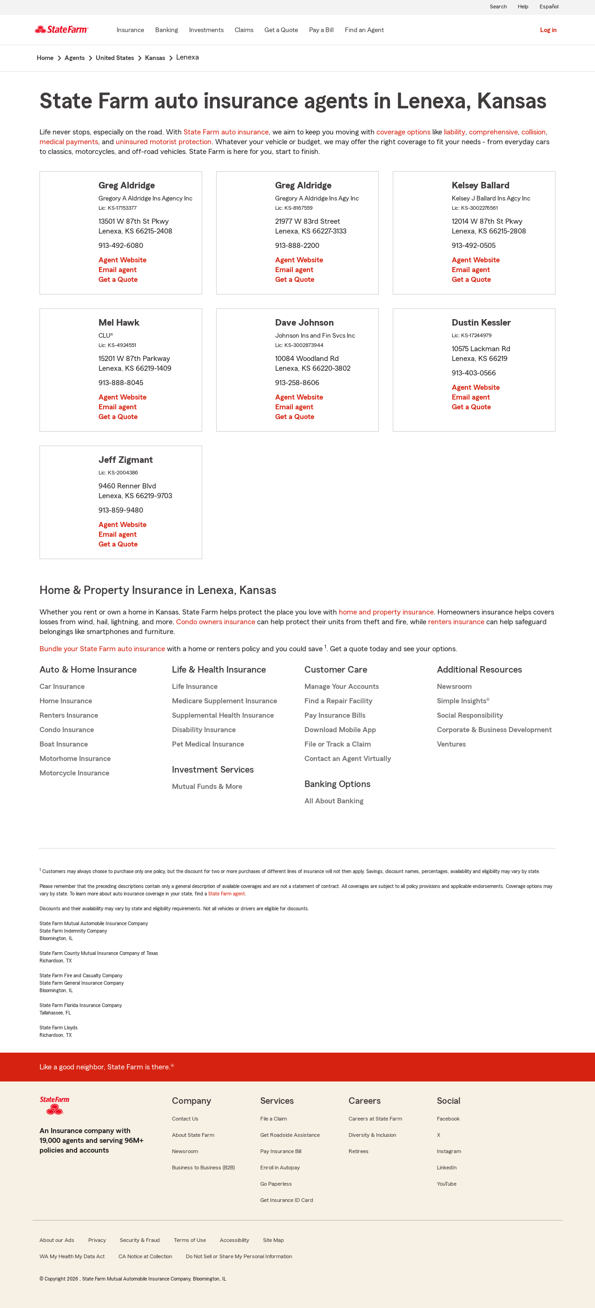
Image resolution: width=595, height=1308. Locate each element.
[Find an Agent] (364, 30)
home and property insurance (386, 612)
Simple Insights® (463, 701)
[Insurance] (130, 30)
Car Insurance (62, 686)
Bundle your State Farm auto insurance (102, 649)
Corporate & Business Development (494, 730)
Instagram (449, 1151)
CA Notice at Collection (145, 1256)
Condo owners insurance (215, 622)
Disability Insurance (204, 730)
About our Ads (57, 1240)
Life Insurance (195, 686)
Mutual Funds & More (207, 786)
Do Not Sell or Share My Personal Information (239, 1256)
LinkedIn (446, 1167)
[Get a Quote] (281, 30)
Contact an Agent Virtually (347, 758)
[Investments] (206, 30)
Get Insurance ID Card (286, 1200)
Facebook (448, 1118)
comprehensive (493, 132)
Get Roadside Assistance (290, 1135)
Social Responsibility (470, 715)
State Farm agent (226, 893)
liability (454, 132)
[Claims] (244, 30)
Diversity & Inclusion (372, 1135)
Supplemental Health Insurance (223, 715)
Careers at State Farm (375, 1118)
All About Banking (334, 801)
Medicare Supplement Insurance (224, 701)
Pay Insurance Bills (334, 715)
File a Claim (273, 1118)
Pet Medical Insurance (208, 744)
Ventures (451, 744)
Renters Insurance (69, 715)
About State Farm (193, 1135)
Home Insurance (66, 701)
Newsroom (454, 686)
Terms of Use (190, 1240)
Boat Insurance (64, 744)
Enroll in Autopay (280, 1167)
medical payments (69, 142)
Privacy (97, 1240)
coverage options (403, 132)
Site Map (273, 1240)
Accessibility (234, 1240)
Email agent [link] (118, 270)
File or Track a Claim (337, 744)
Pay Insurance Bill (280, 1151)
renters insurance (456, 622)
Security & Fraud (140, 1240)
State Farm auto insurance (226, 132)
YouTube (446, 1184)
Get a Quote (118, 279)
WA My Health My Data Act (72, 1256)
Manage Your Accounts (341, 686)
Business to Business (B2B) (203, 1167)
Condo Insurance (67, 730)
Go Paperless (276, 1184)
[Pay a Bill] (321, 30)
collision (534, 132)
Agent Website (122, 260)
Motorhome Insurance (75, 758)
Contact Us (185, 1118)
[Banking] (166, 30)
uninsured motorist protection (164, 142)
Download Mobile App (340, 730)
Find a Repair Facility (338, 701)
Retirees (359, 1151)
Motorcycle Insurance (74, 773)
